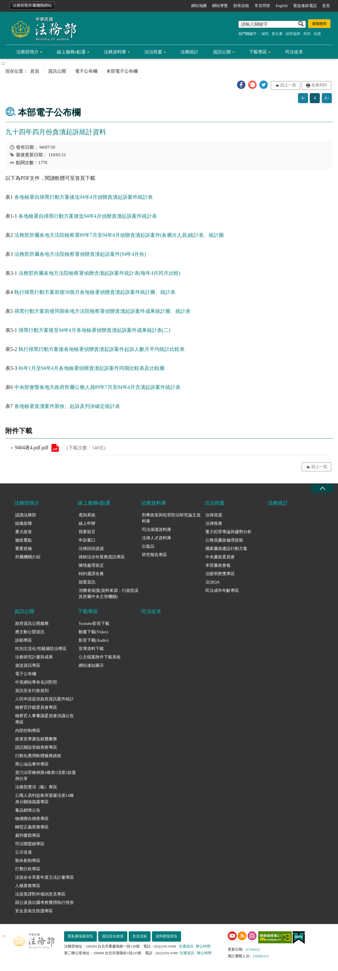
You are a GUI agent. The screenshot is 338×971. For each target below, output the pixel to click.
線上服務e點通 (71, 51)
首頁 (326, 6)
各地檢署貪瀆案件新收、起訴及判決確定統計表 (67, 406)
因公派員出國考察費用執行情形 (44, 902)
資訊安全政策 (113, 936)
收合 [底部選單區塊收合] (322, 488)
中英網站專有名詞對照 (36, 682)
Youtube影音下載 (94, 623)
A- (303, 98)
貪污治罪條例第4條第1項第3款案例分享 (45, 775)
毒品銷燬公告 (27, 810)
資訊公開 (222, 51)
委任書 (277, 34)
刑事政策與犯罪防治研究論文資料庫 (171, 518)
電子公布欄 (86, 71)
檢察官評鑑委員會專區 (36, 707)
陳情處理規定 (91, 565)
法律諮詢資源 (91, 548)
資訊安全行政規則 (32, 690)
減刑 (265, 34)
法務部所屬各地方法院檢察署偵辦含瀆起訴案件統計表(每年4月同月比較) (99, 273)
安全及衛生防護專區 (34, 911)
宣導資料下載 (91, 648)
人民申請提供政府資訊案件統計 (44, 699)
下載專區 (258, 51)
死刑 (307, 34)
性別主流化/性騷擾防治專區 (41, 648)
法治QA (212, 582)
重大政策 (23, 532)
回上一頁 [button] (288, 85)
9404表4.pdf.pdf (55, 448)
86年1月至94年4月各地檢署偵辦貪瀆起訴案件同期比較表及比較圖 (91, 368)
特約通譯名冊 (91, 573)
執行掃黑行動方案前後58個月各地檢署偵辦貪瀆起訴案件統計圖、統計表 (94, 292)
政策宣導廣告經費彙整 (36, 739)
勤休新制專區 (27, 860)
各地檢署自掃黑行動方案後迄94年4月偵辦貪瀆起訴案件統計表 (83, 197)
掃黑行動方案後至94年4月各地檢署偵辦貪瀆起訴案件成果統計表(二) (94, 330)
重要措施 (23, 548)
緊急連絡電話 (305, 6)
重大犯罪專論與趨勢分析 (228, 532)
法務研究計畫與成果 (34, 657)
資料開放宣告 (166, 936)
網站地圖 (199, 6)
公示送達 (23, 852)
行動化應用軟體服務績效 (38, 755)
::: (4, 4)
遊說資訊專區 (27, 665)
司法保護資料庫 (156, 529)
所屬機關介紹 (27, 557)
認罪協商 (293, 34)
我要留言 (87, 532)
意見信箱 (139, 936)
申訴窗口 (87, 540)
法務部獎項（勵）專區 (36, 787)
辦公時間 (203, 946)
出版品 (148, 546)
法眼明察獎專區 (220, 573)
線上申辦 (87, 523)
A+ (326, 98)
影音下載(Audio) (94, 640)
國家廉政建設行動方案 (226, 548)
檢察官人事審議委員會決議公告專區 (44, 719)
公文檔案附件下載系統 (100, 657)
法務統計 (189, 51)
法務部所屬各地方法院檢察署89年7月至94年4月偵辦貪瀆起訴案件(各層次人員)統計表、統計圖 (119, 235)
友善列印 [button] (319, 85)
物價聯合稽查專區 (32, 818)
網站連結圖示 (91, 665)
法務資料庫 (115, 51)
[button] (241, 85)
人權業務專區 (27, 885)
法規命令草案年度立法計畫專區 (44, 877)
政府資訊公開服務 (32, 623)
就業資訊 (87, 582)
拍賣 (317, 34)
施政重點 (23, 540)
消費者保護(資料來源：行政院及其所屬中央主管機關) (109, 593)
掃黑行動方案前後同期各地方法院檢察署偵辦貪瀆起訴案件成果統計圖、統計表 (102, 311)
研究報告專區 (154, 554)
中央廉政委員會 (220, 557)
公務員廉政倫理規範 (224, 540)
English (282, 6)
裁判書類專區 (27, 835)
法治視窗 (153, 51)
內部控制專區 (27, 730)
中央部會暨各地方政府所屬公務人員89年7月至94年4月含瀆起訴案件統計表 (97, 387)
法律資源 (213, 515)
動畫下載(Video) (93, 632)
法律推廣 (213, 523)
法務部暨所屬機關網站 (32, 5)
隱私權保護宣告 (80, 936)
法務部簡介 (27, 51)
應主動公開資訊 (29, 632)
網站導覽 (220, 6)
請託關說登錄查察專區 (36, 747)
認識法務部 (25, 515)
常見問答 (262, 6)
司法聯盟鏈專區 (29, 844)
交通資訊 (186, 946)
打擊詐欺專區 (27, 869)
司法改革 (294, 51)
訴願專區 (23, 640)
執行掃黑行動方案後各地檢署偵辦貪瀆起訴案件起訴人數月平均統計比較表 (101, 349)
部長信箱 (241, 6)
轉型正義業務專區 (32, 827)
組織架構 (23, 523)
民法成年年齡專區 (222, 590)
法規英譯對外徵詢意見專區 (40, 894)
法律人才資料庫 (156, 538)
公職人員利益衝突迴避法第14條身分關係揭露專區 (44, 798)
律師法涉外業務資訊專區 (102, 557)
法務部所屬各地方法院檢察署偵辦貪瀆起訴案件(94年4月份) (80, 254)
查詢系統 (87, 515)
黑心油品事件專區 (32, 764)
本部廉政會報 (218, 565)
